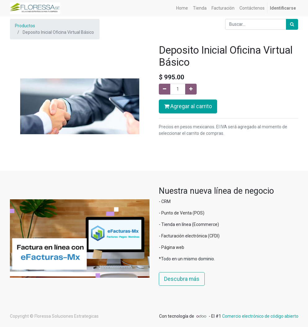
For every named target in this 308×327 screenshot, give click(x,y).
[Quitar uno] (164, 89)
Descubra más (181, 279)
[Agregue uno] (191, 89)
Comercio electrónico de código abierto (260, 316)
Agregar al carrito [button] (188, 106)
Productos (25, 25)
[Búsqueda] (292, 24)
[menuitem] (182, 8)
